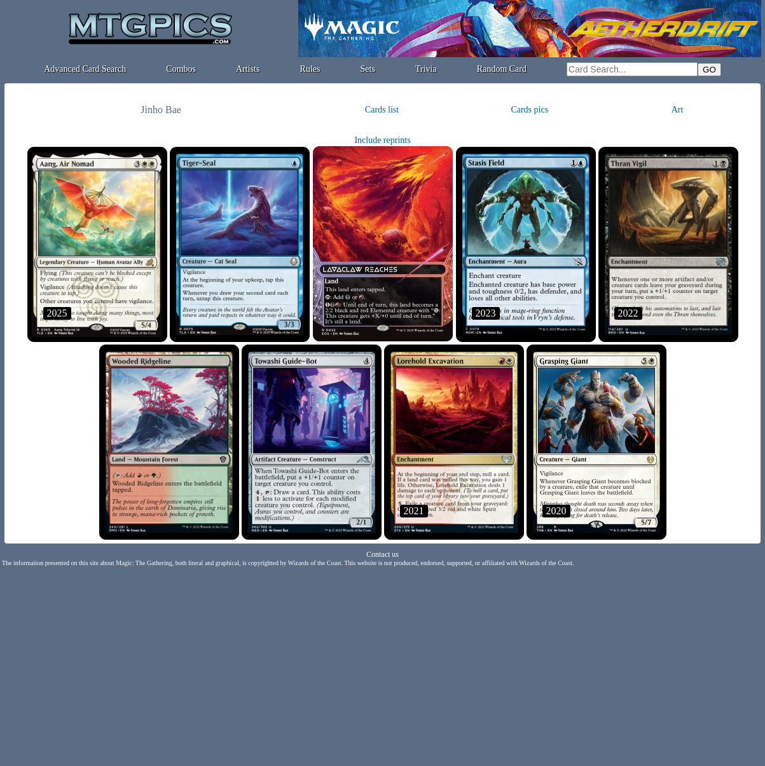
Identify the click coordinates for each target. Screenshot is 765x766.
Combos (181, 69)
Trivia (426, 69)
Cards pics (529, 109)
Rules (310, 69)
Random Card (502, 69)
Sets (368, 69)
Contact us (382, 554)
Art (678, 109)
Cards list (382, 109)
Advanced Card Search (85, 69)
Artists (247, 69)
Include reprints (382, 140)
